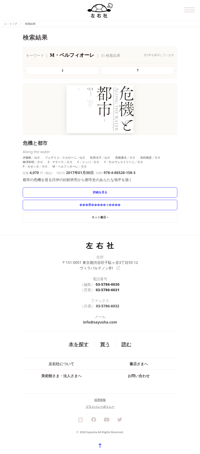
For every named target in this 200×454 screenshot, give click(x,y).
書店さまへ (139, 363)
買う (105, 344)
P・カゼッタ (31, 166)
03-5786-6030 (108, 284)
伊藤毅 (27, 157)
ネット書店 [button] (99, 217)
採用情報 (100, 400)
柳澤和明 (28, 162)
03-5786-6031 (108, 289)
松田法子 (96, 157)
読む (126, 344)
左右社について (61, 363)
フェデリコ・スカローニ (61, 157)
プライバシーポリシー (100, 406)
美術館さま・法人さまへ (61, 375)
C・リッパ (84, 162)
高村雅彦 (146, 157)
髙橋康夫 (121, 157)
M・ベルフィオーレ (65, 166)
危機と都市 (35, 142)
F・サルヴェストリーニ (119, 162)
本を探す (79, 344)
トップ (13, 24)
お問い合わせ (139, 375)
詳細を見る (100, 192)
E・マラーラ (56, 162)
